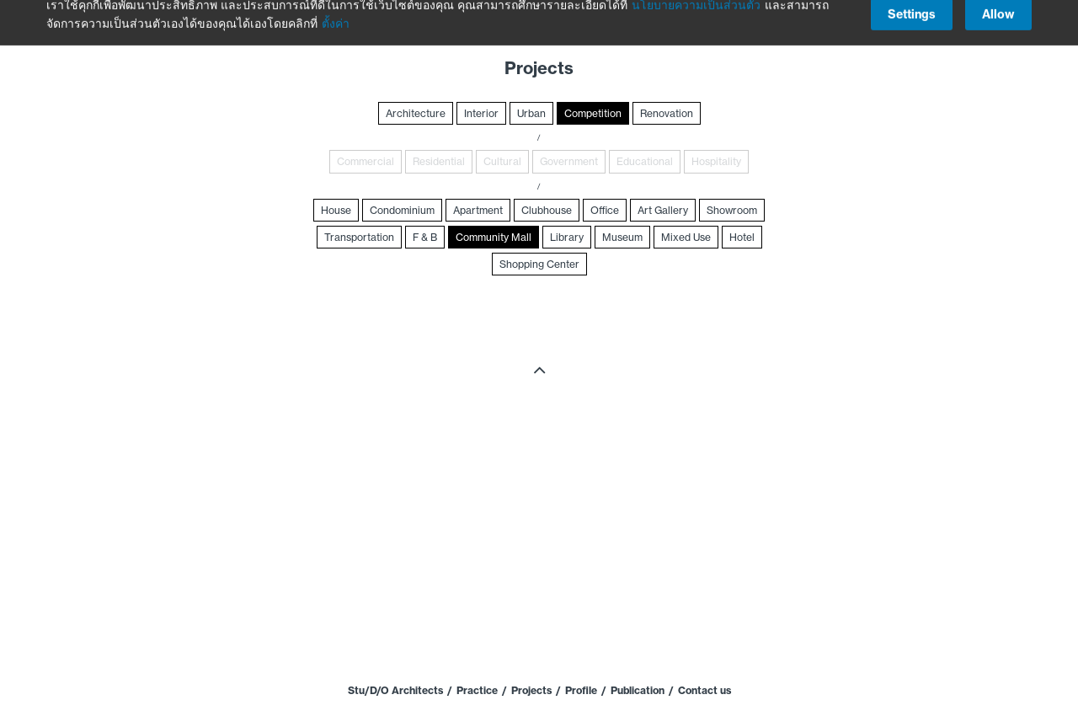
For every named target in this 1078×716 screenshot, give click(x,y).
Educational (644, 161)
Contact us (704, 690)
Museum (622, 237)
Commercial (365, 161)
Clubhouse (546, 210)
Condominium (402, 210)
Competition (593, 113)
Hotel (742, 237)
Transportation (359, 237)
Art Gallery (663, 210)
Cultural (502, 161)
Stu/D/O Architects (395, 690)
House (336, 210)
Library (567, 237)
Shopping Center (539, 264)
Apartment (478, 210)
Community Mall (493, 237)
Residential (439, 161)
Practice (477, 690)
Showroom (732, 210)
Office (604, 210)
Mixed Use (686, 237)
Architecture (416, 113)
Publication (637, 690)
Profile (581, 690)
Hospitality (716, 161)
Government (569, 161)
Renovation (666, 113)
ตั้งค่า (336, 14)
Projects (531, 690)
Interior (481, 113)
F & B (425, 237)
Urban (531, 113)
